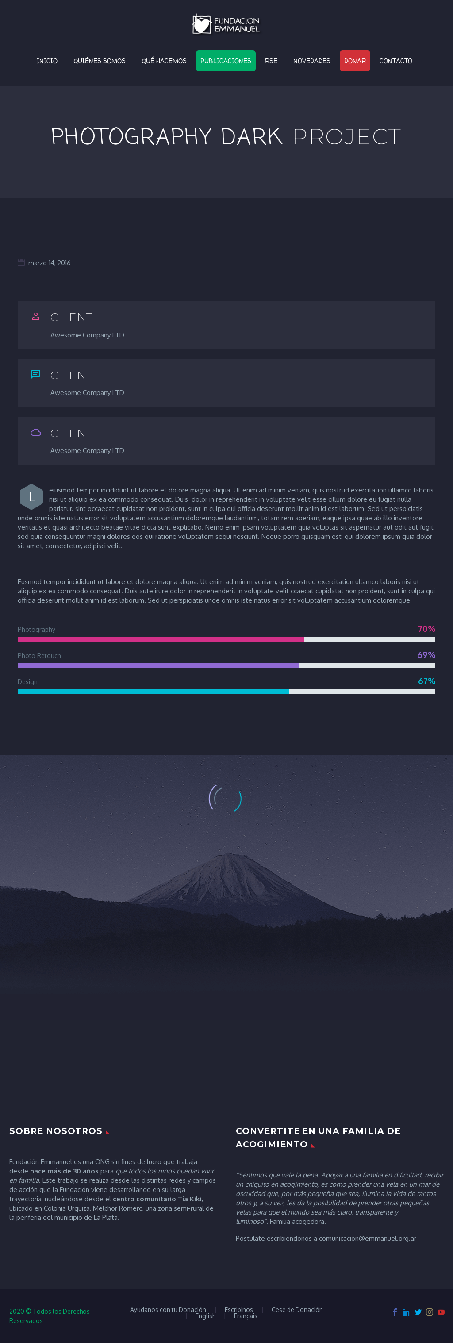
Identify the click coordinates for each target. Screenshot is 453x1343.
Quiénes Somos (99, 61)
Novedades (311, 61)
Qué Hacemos (164, 61)
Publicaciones (225, 61)
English (205, 1316)
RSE (271, 61)
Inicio (47, 61)
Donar (355, 61)
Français (245, 1316)
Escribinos (239, 1310)
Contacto (396, 61)
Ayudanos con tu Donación (168, 1310)
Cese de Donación (297, 1310)
